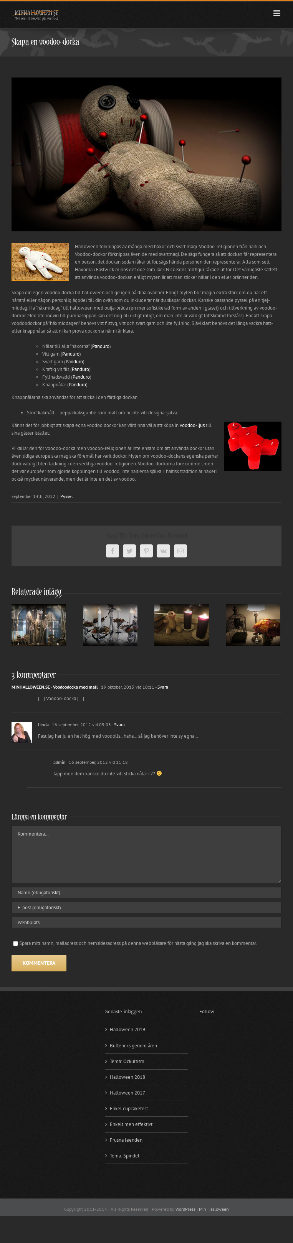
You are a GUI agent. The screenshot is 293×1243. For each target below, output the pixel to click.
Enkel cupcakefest (129, 1108)
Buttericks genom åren (133, 1045)
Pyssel (66, 496)
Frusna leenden (126, 1140)
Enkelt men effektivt (131, 1124)
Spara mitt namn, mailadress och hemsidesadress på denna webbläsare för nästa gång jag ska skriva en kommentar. (138, 943)
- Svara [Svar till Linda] (118, 724)
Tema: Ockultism (127, 1061)
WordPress (185, 1209)
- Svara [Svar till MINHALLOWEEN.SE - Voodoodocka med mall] (161, 687)
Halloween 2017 (127, 1093)
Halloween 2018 (127, 1077)
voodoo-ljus (192, 425)
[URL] (146, 922)
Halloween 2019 (127, 1029)
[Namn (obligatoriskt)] (146, 892)
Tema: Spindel (124, 1155)
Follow (206, 1011)
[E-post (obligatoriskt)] (146, 907)
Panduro (100, 346)
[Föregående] (17, 625)
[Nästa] (274, 625)
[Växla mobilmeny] (277, 13)
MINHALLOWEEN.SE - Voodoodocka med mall (55, 687)
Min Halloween (214, 1209)
